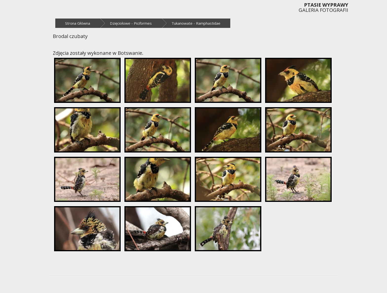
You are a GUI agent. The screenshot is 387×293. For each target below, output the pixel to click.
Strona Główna (77, 23)
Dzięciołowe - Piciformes (131, 23)
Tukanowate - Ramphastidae (196, 23)
